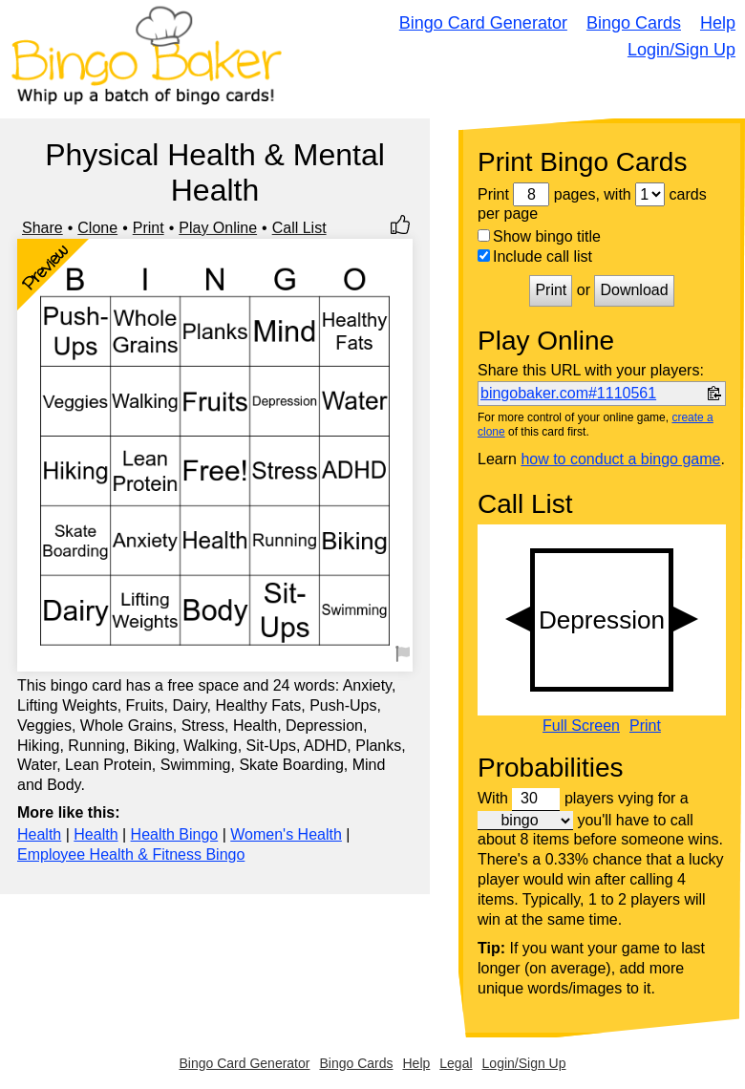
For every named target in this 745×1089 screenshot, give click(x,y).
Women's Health (286, 834)
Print (148, 228)
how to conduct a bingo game (620, 459)
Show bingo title (539, 236)
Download (634, 290)
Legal (455, 1063)
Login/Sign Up (681, 49)
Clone (97, 228)
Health (39, 834)
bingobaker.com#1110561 (568, 393)
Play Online (218, 228)
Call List (299, 228)
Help (717, 22)
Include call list (535, 256)
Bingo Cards (633, 22)
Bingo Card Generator (483, 22)
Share (42, 228)
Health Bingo (175, 834)
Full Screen (581, 726)
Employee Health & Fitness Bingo (131, 854)
